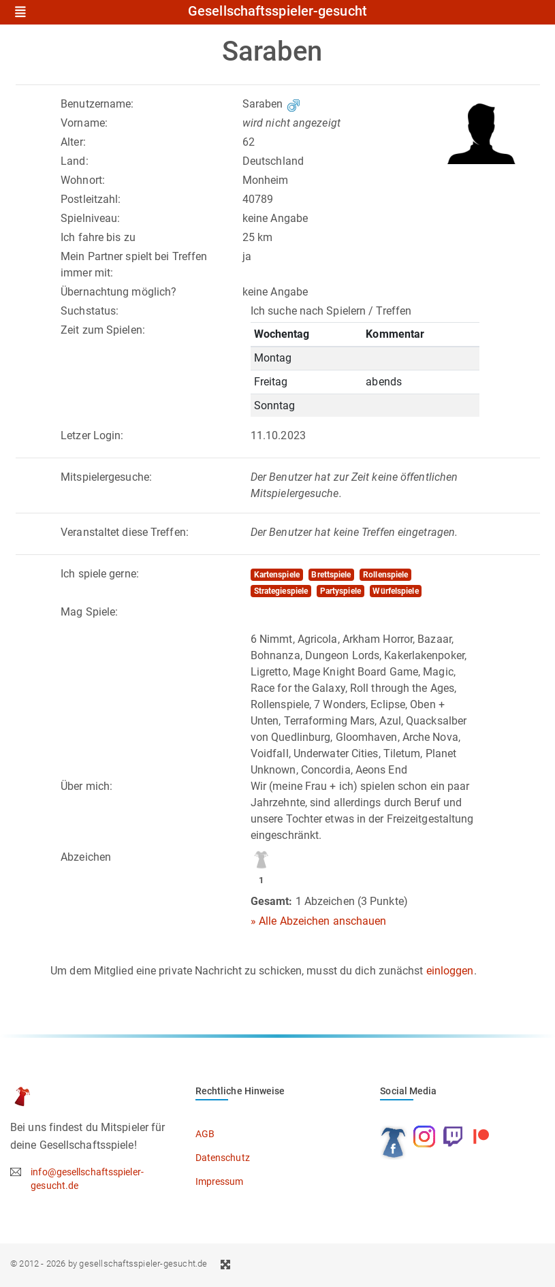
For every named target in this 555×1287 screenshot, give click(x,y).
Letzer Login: (92, 435)
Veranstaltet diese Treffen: (125, 532)
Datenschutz (222, 1157)
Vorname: (84, 122)
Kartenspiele (277, 574)
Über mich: (86, 786)
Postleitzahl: (91, 199)
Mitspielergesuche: (106, 477)
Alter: (73, 142)
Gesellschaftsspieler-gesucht (277, 11)
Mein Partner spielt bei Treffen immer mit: (134, 264)
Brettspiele (331, 574)
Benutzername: (97, 103)
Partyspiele (340, 591)
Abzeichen (86, 857)
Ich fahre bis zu (98, 237)
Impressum (219, 1181)
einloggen (450, 970)
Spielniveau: (90, 218)
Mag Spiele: (89, 611)
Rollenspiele (385, 574)
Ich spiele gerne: (100, 573)
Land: (75, 161)
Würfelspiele (395, 591)
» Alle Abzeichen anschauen (319, 921)
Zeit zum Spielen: (103, 329)
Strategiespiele (281, 591)
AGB (205, 1133)
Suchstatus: (89, 310)
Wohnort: (83, 180)
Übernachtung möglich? (118, 291)
